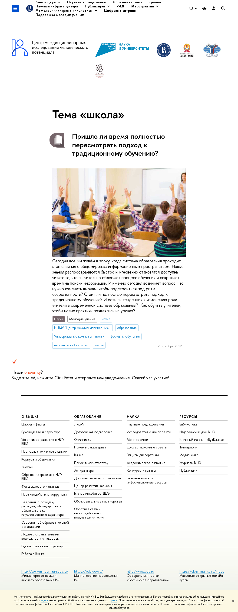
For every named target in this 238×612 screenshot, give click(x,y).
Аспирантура (84, 470)
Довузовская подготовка (93, 432)
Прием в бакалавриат (90, 447)
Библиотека (188, 424)
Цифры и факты (33, 424)
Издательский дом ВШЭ (197, 432)
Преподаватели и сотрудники (44, 451)
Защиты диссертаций (143, 455)
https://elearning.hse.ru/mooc (201, 571)
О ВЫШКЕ (30, 416)
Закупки (27, 467)
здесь (44, 600)
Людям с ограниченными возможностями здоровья (40, 536)
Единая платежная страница (42, 546)
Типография (188, 447)
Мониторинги (137, 439)
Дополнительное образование (97, 478)
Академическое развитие (146, 463)
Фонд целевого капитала (40, 486)
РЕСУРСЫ (188, 416)
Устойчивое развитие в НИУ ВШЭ (42, 441)
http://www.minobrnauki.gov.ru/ (44, 571)
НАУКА (133, 416)
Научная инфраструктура (57, 6)
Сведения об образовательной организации (45, 524)
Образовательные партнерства (98, 501)
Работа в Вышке (33, 553)
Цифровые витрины (120, 10)
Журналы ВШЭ (190, 463)
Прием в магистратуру (91, 463)
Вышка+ (80, 455)
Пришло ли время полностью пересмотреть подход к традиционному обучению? (118, 144)
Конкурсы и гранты (141, 470)
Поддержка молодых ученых (60, 15)
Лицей (79, 424)
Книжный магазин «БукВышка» (201, 439)
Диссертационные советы (147, 447)
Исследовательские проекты (149, 432)
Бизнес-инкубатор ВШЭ (92, 493)
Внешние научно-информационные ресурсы (147, 480)
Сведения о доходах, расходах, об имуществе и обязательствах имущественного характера (42, 508)
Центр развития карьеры (93, 485)
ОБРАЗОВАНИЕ (87, 416)
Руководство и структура (40, 432)
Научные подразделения (145, 424)
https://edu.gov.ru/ (88, 571)
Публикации (188, 470)
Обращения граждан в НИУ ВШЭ (41, 476)
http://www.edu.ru (140, 571)
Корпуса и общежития (38, 459)
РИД (120, 6)
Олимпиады (83, 439)
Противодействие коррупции (44, 494)
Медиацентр (188, 455)
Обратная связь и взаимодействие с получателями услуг (89, 513)
